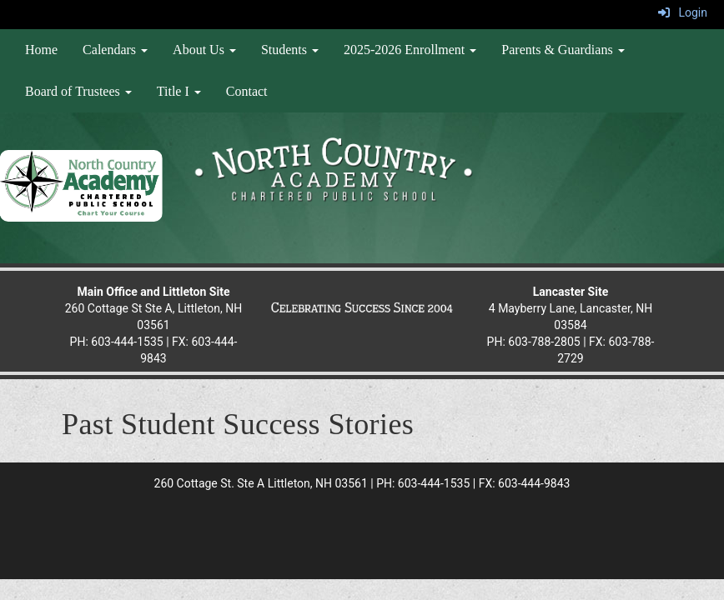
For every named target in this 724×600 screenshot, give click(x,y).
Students (290, 49)
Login (682, 12)
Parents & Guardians (562, 49)
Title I (179, 91)
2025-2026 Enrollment (410, 49)
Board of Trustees (78, 91)
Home (41, 49)
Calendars (115, 49)
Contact (247, 91)
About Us (204, 49)
